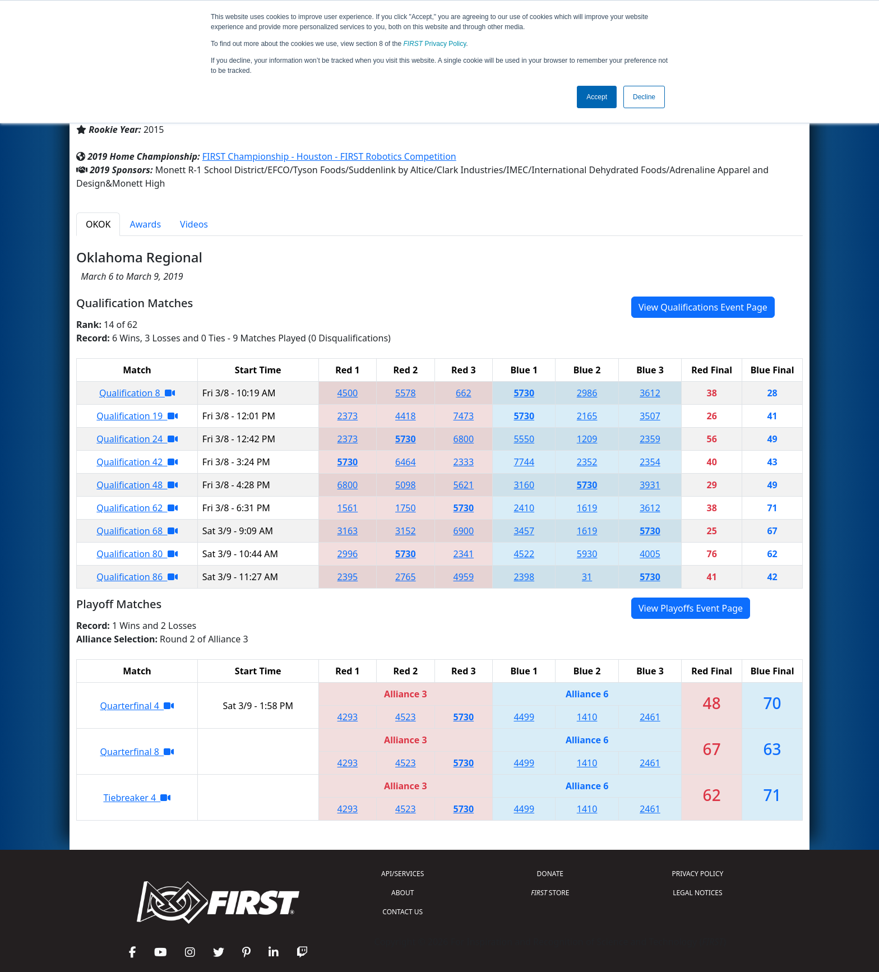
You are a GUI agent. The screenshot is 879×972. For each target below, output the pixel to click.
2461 (650, 717)
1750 (405, 508)
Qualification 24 (136, 439)
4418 (405, 416)
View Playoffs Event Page (691, 608)
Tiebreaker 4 (136, 798)
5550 (523, 439)
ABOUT (402, 892)
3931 (650, 485)
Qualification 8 (137, 393)
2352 (587, 462)
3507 (650, 416)
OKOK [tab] (98, 224)
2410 (523, 508)
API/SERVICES (402, 873)
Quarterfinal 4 (137, 706)
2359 (650, 439)
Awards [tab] (145, 224)
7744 (523, 462)
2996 (347, 554)
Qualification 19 (136, 416)
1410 (587, 717)
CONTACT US (402, 912)
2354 (650, 462)
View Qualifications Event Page (703, 307)
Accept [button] (596, 97)
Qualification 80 (136, 554)
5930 (587, 554)
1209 (587, 439)
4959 (464, 577)
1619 (587, 508)
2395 (347, 577)
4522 (523, 554)
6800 (464, 439)
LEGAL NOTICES (698, 892)
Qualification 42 (136, 462)
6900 (464, 531)
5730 (523, 393)
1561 (347, 508)
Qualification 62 (136, 508)
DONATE (550, 873)
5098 (405, 485)
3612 (650, 393)
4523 (405, 717)
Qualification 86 (136, 577)
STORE (550, 892)
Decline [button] (644, 97)
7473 (464, 416)
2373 (347, 416)
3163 (347, 531)
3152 (405, 531)
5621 (464, 485)
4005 (650, 554)
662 (463, 393)
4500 (347, 393)
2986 (587, 393)
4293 (347, 717)
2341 (464, 554)
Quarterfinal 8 (137, 752)
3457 (523, 531)
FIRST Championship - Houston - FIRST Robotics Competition (329, 156)
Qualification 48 (136, 485)
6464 (405, 462)
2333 (464, 462)
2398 (523, 577)
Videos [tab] (194, 224)
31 (587, 577)
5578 (405, 393)
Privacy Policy (435, 44)
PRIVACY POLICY (697, 873)
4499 (523, 717)
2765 (405, 577)
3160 (523, 485)
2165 (587, 416)
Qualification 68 (136, 531)
